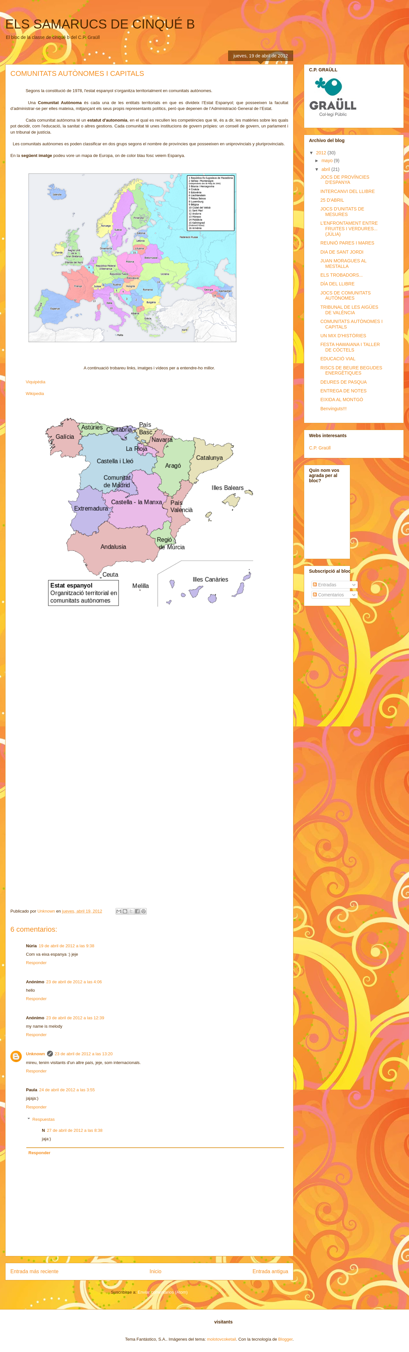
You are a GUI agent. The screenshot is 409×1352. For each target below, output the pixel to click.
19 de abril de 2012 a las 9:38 (66, 945)
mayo (327, 160)
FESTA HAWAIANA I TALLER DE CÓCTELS (350, 347)
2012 (322, 152)
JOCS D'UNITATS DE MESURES (342, 211)
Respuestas (43, 1119)
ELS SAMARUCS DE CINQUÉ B (100, 24)
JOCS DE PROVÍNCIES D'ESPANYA (344, 179)
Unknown (35, 1053)
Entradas (324, 584)
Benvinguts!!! (333, 408)
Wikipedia (35, 393)
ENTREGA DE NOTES (343, 390)
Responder (36, 962)
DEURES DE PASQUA (343, 382)
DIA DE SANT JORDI (342, 252)
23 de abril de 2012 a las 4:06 (74, 981)
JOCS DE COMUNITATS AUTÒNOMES (345, 295)
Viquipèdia (35, 381)
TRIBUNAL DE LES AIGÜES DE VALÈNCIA (349, 310)
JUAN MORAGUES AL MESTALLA (343, 263)
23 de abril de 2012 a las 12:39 (75, 1017)
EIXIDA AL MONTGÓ (341, 399)
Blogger (285, 1339)
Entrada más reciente (34, 1271)
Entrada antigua (270, 1271)
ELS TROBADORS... (341, 275)
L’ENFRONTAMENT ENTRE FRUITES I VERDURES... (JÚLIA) (349, 229)
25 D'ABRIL (332, 200)
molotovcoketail (221, 1339)
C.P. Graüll (320, 447)
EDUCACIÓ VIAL (337, 358)
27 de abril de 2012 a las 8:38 (74, 1130)
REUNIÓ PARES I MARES (347, 242)
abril (326, 169)
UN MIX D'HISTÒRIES (343, 335)
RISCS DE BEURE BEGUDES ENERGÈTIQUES (351, 370)
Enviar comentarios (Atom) (163, 1292)
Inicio (155, 1271)
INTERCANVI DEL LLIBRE (347, 191)
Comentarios (328, 594)
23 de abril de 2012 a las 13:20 (84, 1053)
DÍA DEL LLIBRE (337, 283)
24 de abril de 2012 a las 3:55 (67, 1089)
